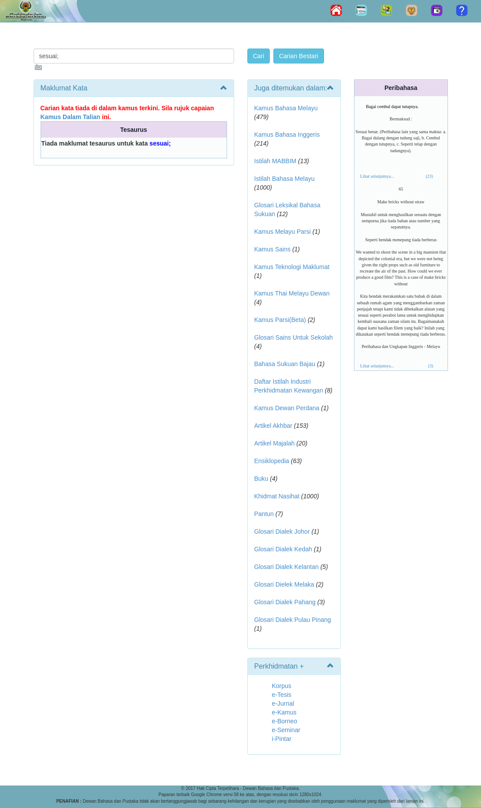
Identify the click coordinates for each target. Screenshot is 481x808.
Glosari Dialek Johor (282, 531)
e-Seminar (286, 729)
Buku (261, 478)
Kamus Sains (272, 249)
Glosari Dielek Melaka (284, 584)
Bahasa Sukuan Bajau (285, 363)
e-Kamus (284, 712)
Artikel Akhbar (273, 425)
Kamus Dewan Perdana (287, 407)
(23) (429, 176)
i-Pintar (281, 738)
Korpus (281, 685)
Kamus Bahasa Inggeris (287, 134)
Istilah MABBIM (275, 161)
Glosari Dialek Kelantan (286, 566)
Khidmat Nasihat (277, 496)
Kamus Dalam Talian (71, 116)
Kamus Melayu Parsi (282, 231)
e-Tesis (281, 694)
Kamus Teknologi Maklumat (292, 266)
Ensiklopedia (271, 460)
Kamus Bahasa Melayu (286, 108)
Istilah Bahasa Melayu (284, 178)
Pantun (264, 513)
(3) (430, 365)
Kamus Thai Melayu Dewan (292, 293)
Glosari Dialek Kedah (283, 549)
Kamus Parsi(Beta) (280, 319)
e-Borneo (285, 721)
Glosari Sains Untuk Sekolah (293, 337)
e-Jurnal (283, 703)
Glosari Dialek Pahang (285, 602)
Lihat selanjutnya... (377, 176)
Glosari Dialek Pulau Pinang (292, 619)
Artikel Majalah (274, 443)
